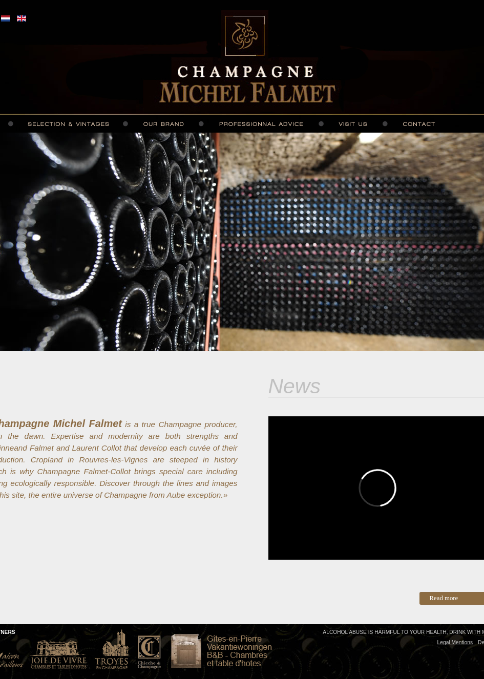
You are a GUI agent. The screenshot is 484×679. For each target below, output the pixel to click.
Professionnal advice (260, 124)
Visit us (353, 124)
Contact (419, 124)
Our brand (163, 124)
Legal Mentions (455, 642)
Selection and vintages (68, 124)
